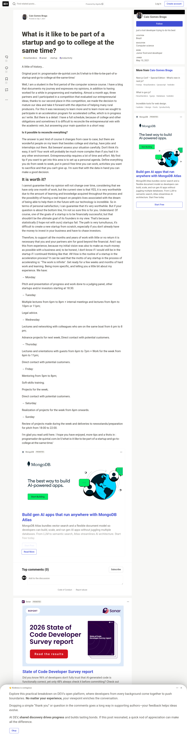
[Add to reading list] (6, 80)
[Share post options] (6, 100)
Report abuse (81, 590)
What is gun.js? (159, 94)
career (43, 58)
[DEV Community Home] (5, 4)
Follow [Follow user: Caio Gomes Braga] (159, 23)
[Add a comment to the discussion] (75, 580)
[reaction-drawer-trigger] (6, 58)
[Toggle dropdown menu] (121, 452)
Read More (29, 551)
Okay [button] (14, 730)
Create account (174, 3)
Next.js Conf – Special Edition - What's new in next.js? (159, 81)
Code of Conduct (65, 590)
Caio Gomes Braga (38, 16)
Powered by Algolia (94, 4)
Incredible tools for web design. (159, 105)
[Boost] (6, 90)
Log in (158, 3)
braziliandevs (30, 58)
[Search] (14, 3)
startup (53, 58)
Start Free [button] (159, 204)
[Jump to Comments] (6, 69)
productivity (66, 58)
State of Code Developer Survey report (57, 671)
